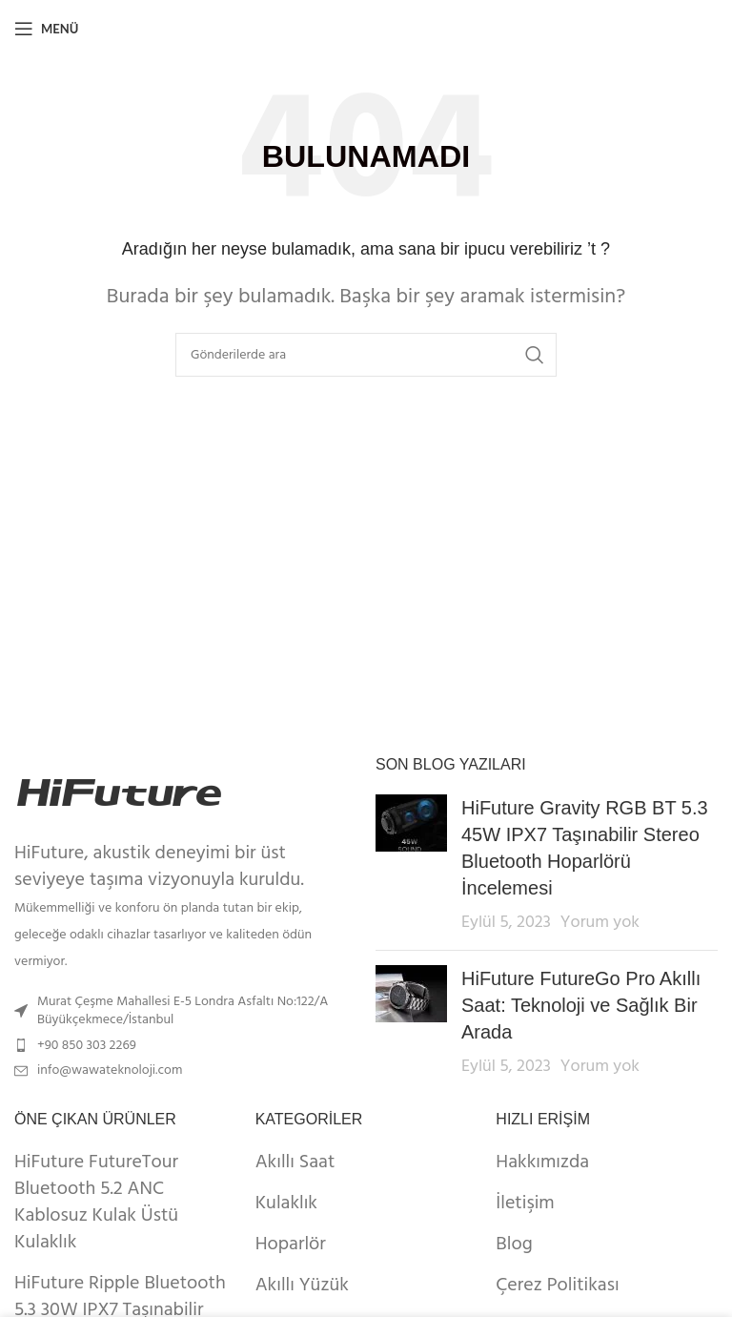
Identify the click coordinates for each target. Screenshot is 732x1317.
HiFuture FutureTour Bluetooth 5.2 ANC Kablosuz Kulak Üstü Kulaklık (96, 1202)
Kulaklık (286, 1203)
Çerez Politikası (557, 1285)
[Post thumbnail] (411, 865)
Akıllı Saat (295, 1162)
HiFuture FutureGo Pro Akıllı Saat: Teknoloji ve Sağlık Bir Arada (581, 1005)
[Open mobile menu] (46, 29)
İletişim (525, 1203)
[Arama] (366, 355)
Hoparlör (290, 1244)
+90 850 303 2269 (86, 1046)
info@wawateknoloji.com (109, 1070)
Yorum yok (600, 922)
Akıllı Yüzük (302, 1285)
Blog (514, 1244)
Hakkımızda (542, 1162)
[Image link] (119, 792)
